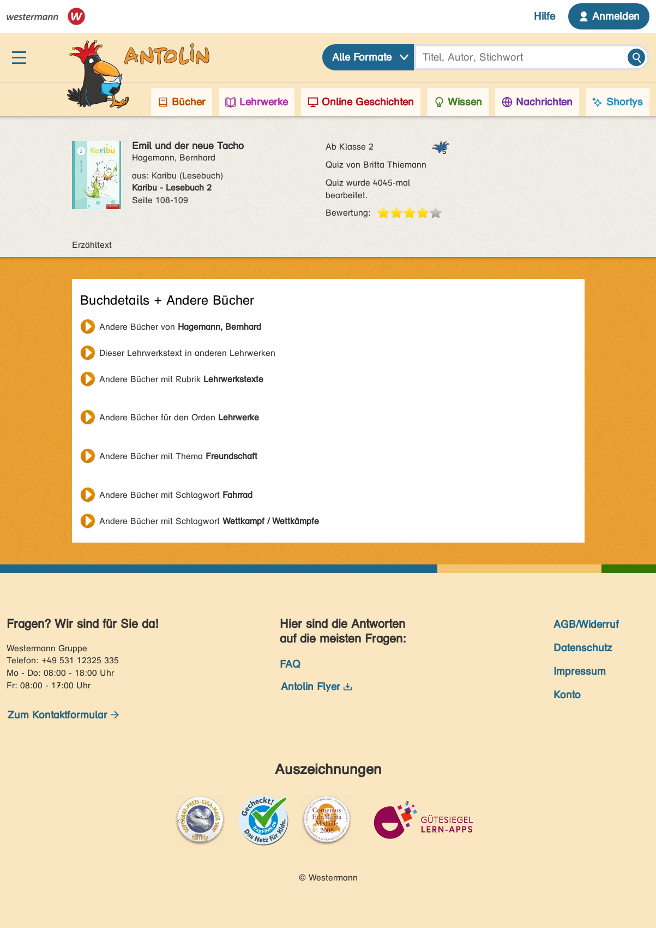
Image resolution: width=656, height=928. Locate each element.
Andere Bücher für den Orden (179, 417)
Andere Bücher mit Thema (178, 456)
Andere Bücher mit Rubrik (181, 379)
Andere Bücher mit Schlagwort (175, 495)
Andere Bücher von (180, 327)
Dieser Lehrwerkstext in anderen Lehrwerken (187, 353)
